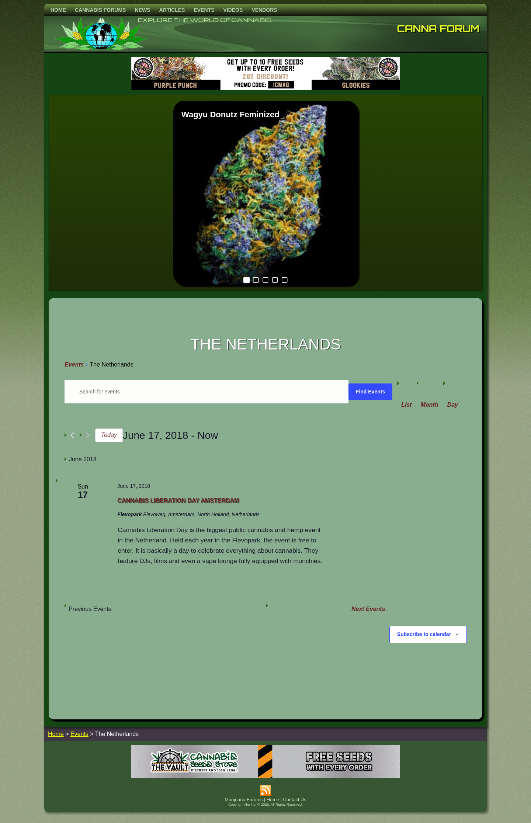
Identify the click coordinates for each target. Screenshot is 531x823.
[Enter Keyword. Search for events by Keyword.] (206, 391)
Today (109, 435)
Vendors (264, 10)
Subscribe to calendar (424, 634)
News (142, 10)
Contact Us (294, 799)
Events (204, 10)
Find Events (370, 392)
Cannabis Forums (100, 10)
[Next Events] (88, 435)
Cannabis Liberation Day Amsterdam (178, 500)
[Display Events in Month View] (429, 405)
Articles (172, 10)
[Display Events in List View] (406, 405)
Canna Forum (438, 28)
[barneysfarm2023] (265, 88)
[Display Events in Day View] (452, 405)
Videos (233, 10)
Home (58, 10)
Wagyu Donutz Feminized (230, 115)
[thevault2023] (265, 776)
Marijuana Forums (244, 799)
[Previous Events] (72, 435)
